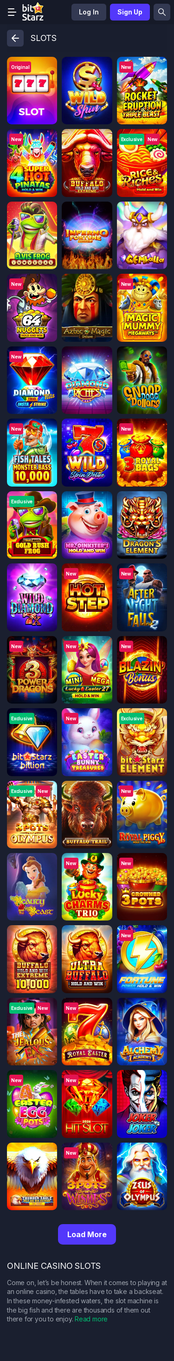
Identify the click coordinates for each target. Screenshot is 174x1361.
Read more (91, 1319)
